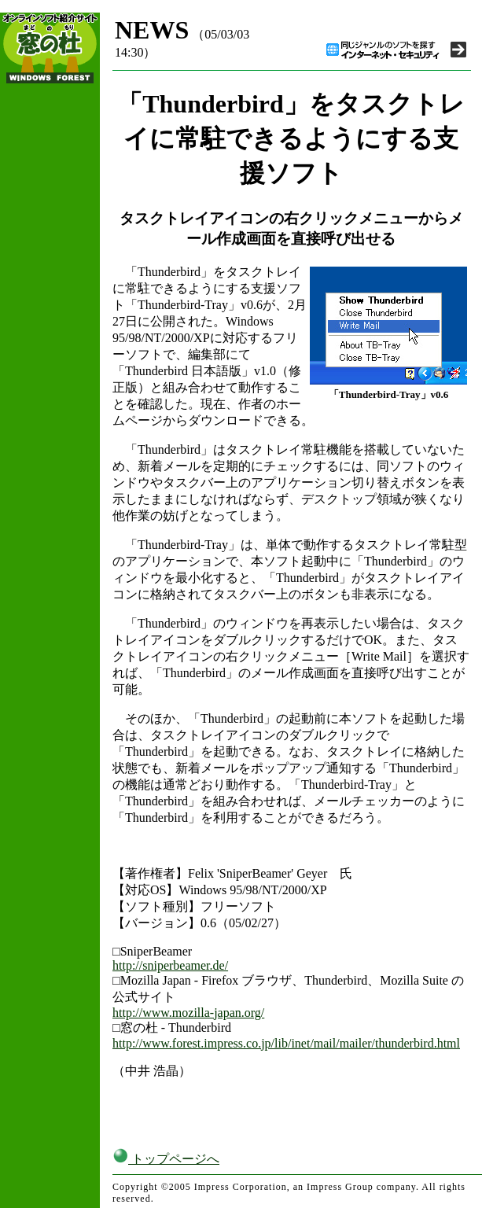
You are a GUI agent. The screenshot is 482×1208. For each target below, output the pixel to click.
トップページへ (165, 1159)
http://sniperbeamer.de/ (170, 965)
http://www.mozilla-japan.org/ (188, 1012)
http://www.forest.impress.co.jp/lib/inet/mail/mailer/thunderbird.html (286, 1043)
